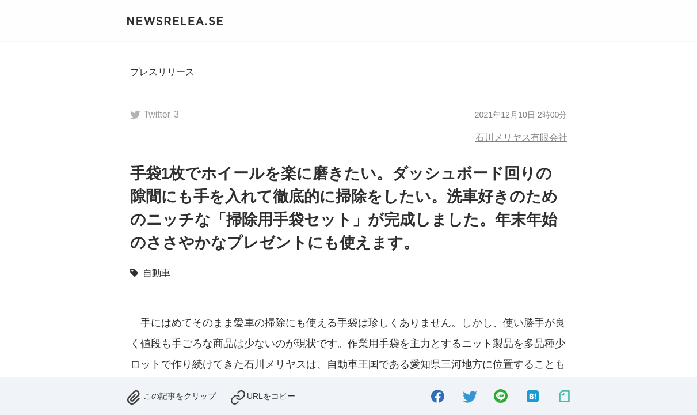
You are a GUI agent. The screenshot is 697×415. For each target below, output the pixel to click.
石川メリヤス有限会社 (521, 137)
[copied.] (262, 395)
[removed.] (171, 395)
